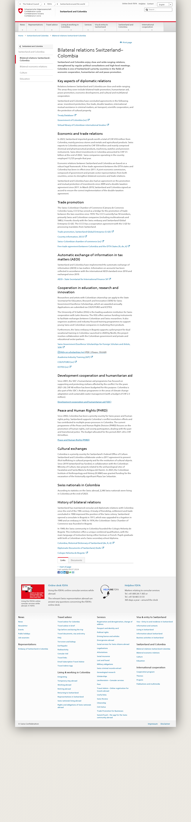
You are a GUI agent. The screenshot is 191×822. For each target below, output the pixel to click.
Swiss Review (102, 780)
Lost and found (103, 742)
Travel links (62, 739)
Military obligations (105, 746)
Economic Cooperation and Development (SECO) (85, 636)
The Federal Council (31, 4)
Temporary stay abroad (67, 762)
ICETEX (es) (64, 367)
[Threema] (67, 654)
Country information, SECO (72, 236)
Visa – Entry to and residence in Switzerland (155, 703)
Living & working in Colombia (71, 27)
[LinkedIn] (64, 654)
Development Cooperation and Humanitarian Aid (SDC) (87, 631)
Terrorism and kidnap (67, 723)
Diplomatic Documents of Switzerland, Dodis (81, 548)
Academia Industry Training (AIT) (75, 357)
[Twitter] (61, 654)
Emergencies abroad (105, 722)
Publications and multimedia (148, 766)
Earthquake (62, 727)
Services (88, 27)
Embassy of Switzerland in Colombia (33, 730)
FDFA (49, 4)
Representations (35, 27)
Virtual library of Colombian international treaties (83, 125)
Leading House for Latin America (77, 612)
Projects (140, 762)
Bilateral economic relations (148, 734)
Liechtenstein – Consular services (110, 762)
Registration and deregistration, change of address (114, 704)
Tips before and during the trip (70, 711)
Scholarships (102, 758)
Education (141, 742)
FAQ (59, 719)
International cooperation (152, 27)
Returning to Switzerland (68, 774)
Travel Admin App (65, 747)
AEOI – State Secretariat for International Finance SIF (84, 279)
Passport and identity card (108, 710)
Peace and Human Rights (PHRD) (74, 440)
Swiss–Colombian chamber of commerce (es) (81, 241)
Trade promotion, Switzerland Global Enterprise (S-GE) (86, 231)
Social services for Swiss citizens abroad (113, 726)
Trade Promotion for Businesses (110, 793)
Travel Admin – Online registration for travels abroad (113, 771)
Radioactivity (63, 731)
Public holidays (24, 715)
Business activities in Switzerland (150, 719)
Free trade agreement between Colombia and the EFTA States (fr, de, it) (94, 246)
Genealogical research (106, 754)
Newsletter (23, 707)
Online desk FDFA (58, 667)
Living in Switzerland (145, 711)
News (23, 27)
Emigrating (62, 758)
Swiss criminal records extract (109, 750)
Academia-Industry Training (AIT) (77, 616)
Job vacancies (23, 719)
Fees (99, 766)
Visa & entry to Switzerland (105, 27)
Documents (76, 560)
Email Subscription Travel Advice (71, 743)
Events (21, 711)
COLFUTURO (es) (67, 362)
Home (20, 36)
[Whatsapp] (70, 654)
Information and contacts (147, 707)
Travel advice (52, 27)
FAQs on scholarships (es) (83, 352)
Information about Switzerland (149, 715)
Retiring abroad (64, 770)
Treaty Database (67, 115)
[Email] (73, 654)
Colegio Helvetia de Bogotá (73, 553)
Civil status (101, 789)
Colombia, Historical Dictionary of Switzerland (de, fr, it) (86, 543)
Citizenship (101, 784)
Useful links (102, 777)
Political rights (103, 714)
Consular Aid (63, 735)
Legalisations (102, 730)
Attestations (102, 734)
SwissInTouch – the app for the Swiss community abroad (112, 798)
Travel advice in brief (66, 707)
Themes (140, 757)
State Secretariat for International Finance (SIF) (84, 591)
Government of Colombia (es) (74, 120)
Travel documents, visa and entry (71, 715)
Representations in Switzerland (71, 778)
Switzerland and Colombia (128, 27)
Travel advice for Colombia (69, 703)
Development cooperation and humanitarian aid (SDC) (84, 402)
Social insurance (103, 738)
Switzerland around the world (72, 4)
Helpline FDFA (133, 667)
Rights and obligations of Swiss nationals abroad (74, 787)
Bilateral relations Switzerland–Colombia (153, 730)
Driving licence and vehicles (108, 718)
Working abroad (64, 766)
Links (62, 560)
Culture (140, 738)
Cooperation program (146, 754)
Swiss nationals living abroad (69, 782)
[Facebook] (59, 654)
